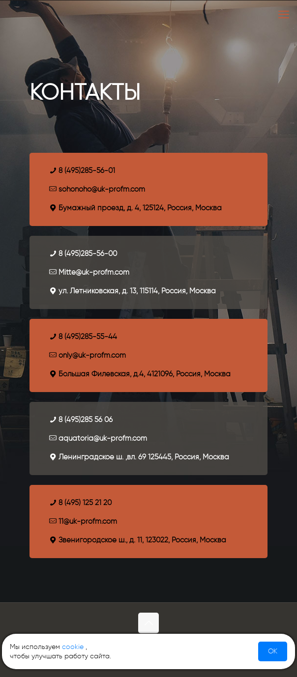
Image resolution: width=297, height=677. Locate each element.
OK (272, 651)
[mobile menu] (283, 14)
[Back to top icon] (148, 623)
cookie (73, 647)
